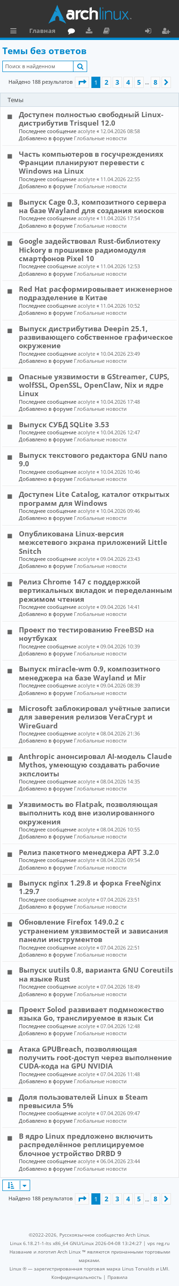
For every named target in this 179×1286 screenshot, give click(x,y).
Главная (42, 30)
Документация (108, 32)
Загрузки (90, 32)
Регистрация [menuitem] (168, 32)
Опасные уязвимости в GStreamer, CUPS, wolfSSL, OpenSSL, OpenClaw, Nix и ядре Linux (94, 385)
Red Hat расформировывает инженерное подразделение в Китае (95, 293)
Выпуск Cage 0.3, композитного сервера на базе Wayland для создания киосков (92, 206)
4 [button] (128, 82)
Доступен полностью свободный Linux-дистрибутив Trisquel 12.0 (91, 119)
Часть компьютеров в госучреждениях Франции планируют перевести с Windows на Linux (91, 162)
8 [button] (155, 82)
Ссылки (15, 32)
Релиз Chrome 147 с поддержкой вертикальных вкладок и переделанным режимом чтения (95, 590)
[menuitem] (76, 1277)
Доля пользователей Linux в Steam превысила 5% (83, 1101)
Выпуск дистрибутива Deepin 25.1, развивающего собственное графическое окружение (96, 337)
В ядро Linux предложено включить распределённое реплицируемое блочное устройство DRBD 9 (86, 1144)
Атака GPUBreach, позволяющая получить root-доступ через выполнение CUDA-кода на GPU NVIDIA (95, 1057)
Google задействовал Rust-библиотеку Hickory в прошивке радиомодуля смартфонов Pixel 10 (90, 249)
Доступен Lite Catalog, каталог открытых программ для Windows (94, 498)
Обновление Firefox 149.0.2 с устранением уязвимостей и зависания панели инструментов (93, 930)
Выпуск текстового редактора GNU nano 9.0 (93, 459)
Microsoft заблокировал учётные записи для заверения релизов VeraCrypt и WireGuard (94, 716)
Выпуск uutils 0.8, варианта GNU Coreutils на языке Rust (96, 974)
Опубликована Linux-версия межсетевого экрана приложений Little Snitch (93, 542)
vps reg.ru (158, 1243)
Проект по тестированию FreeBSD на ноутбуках (86, 634)
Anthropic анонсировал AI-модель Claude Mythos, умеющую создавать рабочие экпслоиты (95, 764)
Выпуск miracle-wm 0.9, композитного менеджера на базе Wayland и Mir (89, 673)
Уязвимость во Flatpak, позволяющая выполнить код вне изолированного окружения (88, 812)
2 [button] (106, 82)
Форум (73, 32)
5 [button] (139, 82)
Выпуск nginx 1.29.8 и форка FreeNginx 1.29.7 (90, 887)
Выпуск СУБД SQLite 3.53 (64, 424)
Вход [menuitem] (151, 32)
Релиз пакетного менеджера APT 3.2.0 (89, 852)
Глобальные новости (100, 138)
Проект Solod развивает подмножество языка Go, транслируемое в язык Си (91, 1013)
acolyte (86, 131)
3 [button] (117, 82)
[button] (82, 82)
